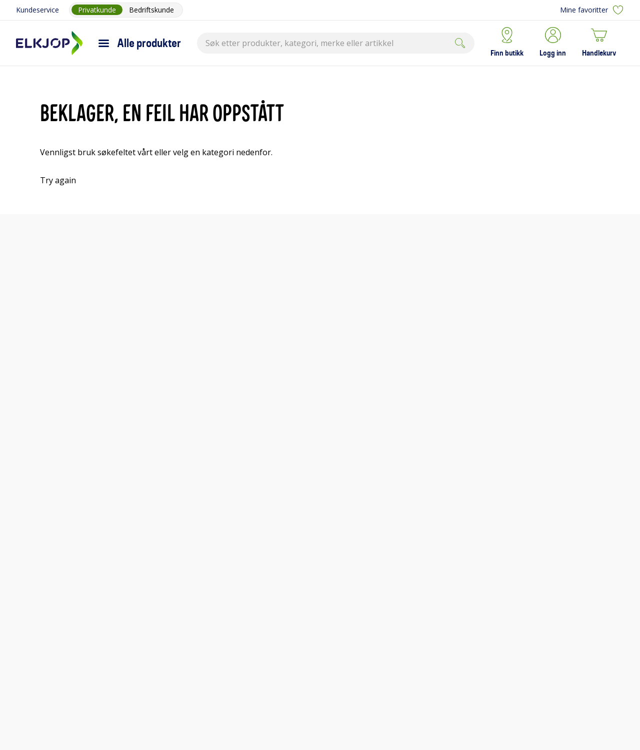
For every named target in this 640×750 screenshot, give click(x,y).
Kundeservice (37, 10)
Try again (58, 180)
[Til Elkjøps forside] (49, 43)
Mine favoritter (592, 10)
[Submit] (460, 43)
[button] (553, 43)
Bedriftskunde (151, 10)
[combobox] (335, 43)
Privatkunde (97, 10)
